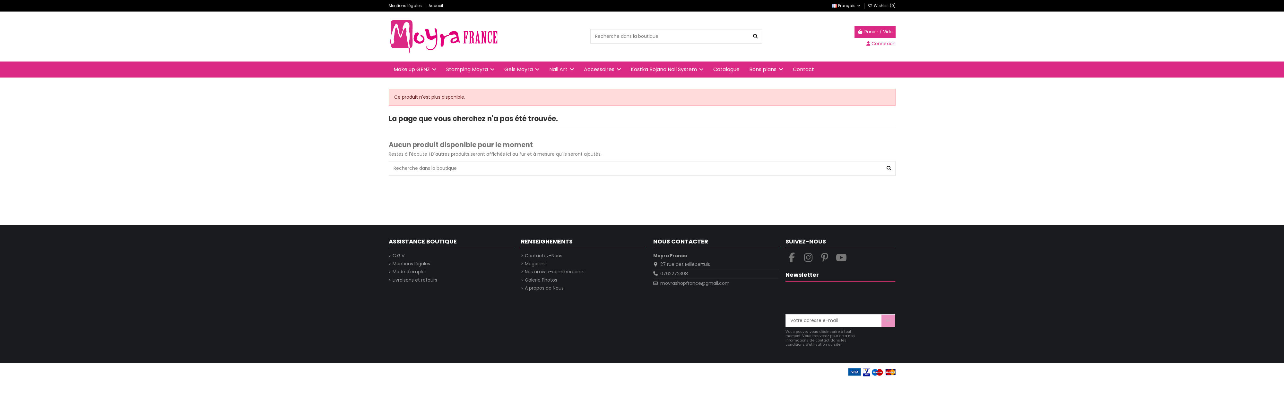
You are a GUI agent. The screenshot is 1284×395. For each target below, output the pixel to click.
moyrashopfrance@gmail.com (695, 283)
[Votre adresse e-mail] (834, 321)
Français (846, 5)
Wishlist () (882, 5)
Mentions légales (406, 5)
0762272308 (674, 273)
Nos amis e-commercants (555, 272)
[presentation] (834, 298)
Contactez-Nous (543, 256)
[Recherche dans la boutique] (755, 36)
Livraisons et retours (415, 280)
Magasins (535, 264)
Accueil (436, 5)
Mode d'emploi (409, 272)
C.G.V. (399, 256)
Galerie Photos (541, 280)
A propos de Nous (544, 288)
